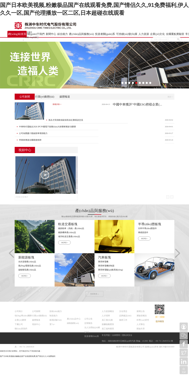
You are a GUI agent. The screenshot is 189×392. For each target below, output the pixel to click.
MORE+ (64, 243)
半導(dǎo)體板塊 (149, 224)
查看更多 (94, 294)
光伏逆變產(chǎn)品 (27, 262)
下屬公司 (19, 324)
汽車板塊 (104, 257)
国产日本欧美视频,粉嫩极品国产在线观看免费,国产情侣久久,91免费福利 (27, 356)
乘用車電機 (103, 262)
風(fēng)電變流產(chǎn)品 (29, 266)
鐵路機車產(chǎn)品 (67, 232)
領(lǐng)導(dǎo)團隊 (23, 316)
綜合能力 (54, 305)
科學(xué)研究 (143, 320)
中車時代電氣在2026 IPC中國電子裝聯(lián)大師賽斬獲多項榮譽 (47, 127)
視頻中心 (36, 324)
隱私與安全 (127, 335)
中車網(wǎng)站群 (31, 37)
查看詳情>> (57, 104)
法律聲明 (116, 335)
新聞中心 (36, 305)
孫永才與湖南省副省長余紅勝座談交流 (65, 120)
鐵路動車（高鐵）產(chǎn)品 (71, 228)
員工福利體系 (108, 329)
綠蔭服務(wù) (73, 323)
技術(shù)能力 (56, 311)
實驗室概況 (142, 316)
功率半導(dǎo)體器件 (147, 228)
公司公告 (88, 319)
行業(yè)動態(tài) (44, 96)
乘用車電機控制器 (106, 266)
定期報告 (88, 323)
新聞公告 (141, 311)
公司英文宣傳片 (23, 197)
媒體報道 (65, 96)
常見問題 (106, 335)
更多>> (170, 97)
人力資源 (106, 305)
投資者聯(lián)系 (91, 336)
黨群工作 (123, 320)
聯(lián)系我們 (21, 329)
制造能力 (54, 316)
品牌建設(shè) (125, 316)
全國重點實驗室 (145, 305)
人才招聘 (106, 316)
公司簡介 (19, 311)
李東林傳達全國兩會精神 (30, 140)
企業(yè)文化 (125, 305)
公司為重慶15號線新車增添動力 (33, 133)
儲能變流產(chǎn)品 (27, 270)
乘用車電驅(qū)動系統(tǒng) (110, 270)
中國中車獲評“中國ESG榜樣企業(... (137, 104)
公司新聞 (24, 96)
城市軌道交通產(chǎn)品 (69, 236)
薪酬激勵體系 (108, 324)
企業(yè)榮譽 (20, 320)
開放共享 (141, 329)
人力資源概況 (108, 311)
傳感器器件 (143, 232)
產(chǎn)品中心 (74, 319)
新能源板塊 (26, 257)
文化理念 (123, 311)
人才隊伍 (141, 324)
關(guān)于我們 (22, 305)
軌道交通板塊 (67, 224)
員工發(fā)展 (107, 320)
